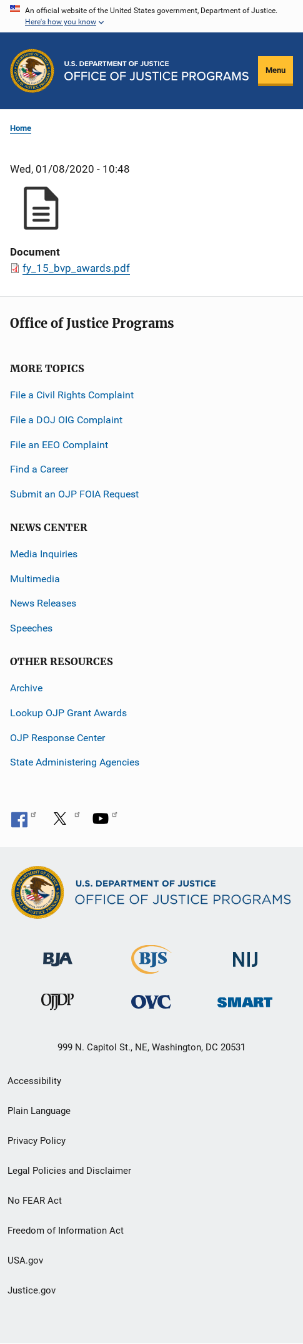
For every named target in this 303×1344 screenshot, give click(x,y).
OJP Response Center (57, 738)
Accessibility (34, 1081)
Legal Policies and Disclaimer (69, 1170)
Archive (26, 688)
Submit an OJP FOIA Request (74, 494)
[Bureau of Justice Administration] (57, 953)
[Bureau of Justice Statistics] (151, 968)
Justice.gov (31, 1290)
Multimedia (35, 579)
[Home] (156, 70)
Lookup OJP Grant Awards (68, 713)
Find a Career (39, 469)
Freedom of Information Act (65, 1230)
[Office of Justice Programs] (32, 71)
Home (20, 128)
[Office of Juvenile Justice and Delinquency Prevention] (57, 1004)
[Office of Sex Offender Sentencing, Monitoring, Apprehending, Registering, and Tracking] (244, 999)
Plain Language (39, 1110)
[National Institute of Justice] (245, 954)
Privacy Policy (36, 1140)
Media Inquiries (43, 554)
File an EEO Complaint (59, 445)
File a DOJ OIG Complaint (66, 420)
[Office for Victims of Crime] (151, 1001)
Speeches (31, 628)
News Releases (43, 603)
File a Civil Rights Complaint (72, 395)
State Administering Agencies (74, 762)
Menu (276, 70)
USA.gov (25, 1260)
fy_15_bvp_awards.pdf (76, 268)
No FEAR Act (34, 1200)
